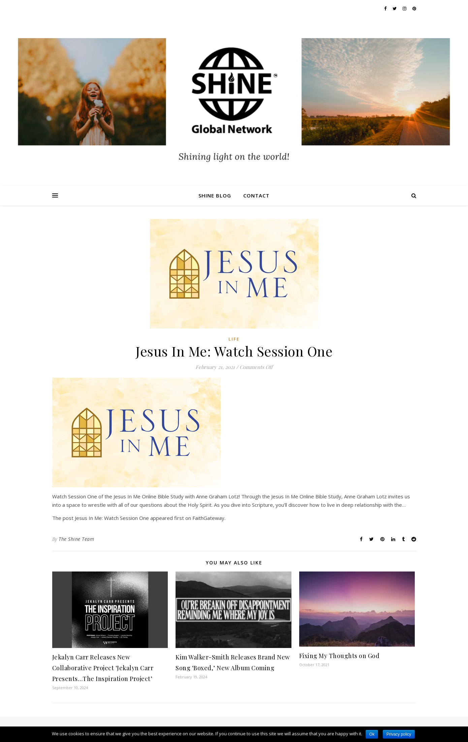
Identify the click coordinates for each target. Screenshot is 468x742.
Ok (371, 734)
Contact (256, 195)
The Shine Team (76, 539)
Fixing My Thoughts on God (339, 656)
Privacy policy (398, 734)
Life (234, 339)
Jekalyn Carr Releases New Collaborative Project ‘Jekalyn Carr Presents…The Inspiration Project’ (103, 668)
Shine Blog (214, 195)
